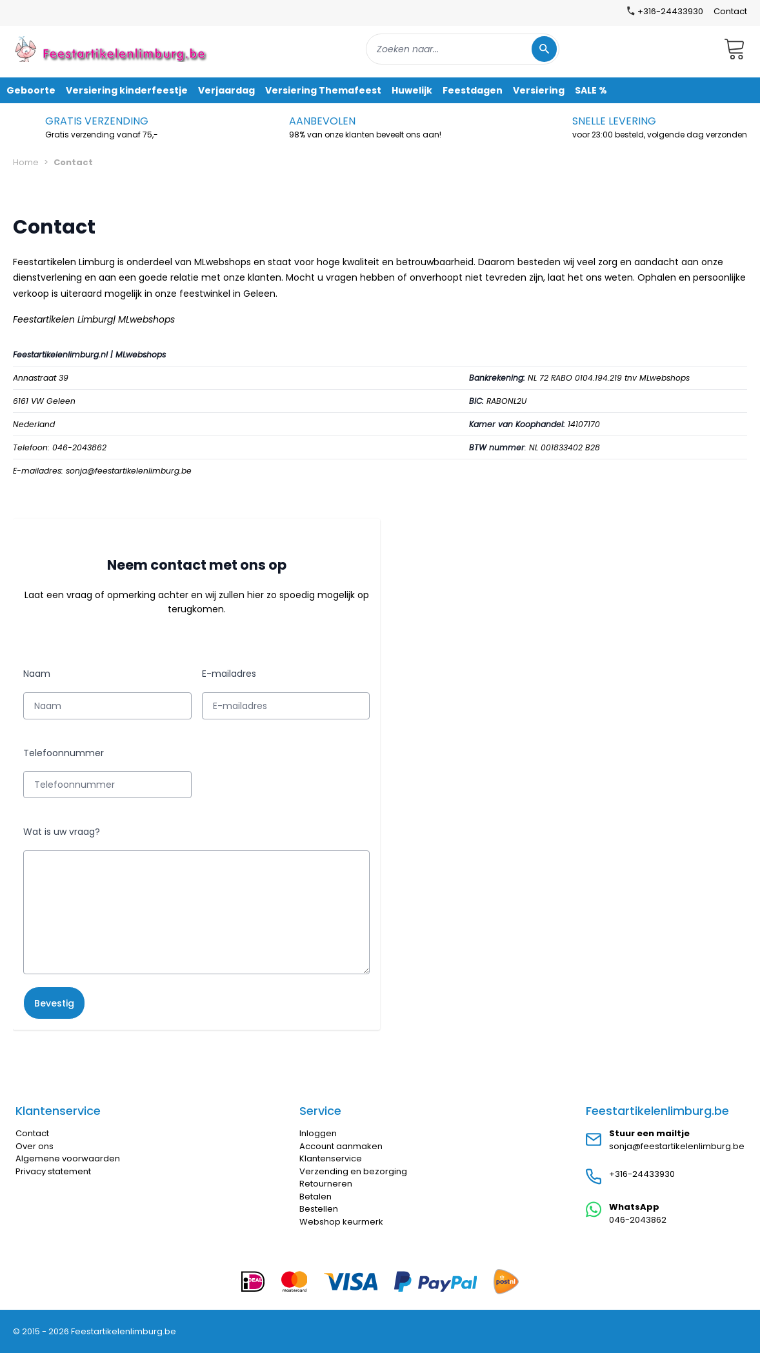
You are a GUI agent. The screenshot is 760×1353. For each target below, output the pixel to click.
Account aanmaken (341, 1146)
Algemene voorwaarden (67, 1158)
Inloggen (318, 1133)
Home (26, 162)
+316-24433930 (642, 1174)
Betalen (315, 1196)
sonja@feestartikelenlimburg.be (677, 1146)
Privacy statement (53, 1171)
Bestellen (318, 1209)
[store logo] (112, 48)
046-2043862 (637, 1220)
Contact (730, 11)
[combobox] (462, 49)
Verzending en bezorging (353, 1171)
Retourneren (325, 1184)
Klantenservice (330, 1158)
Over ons (34, 1146)
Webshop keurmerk (341, 1222)
